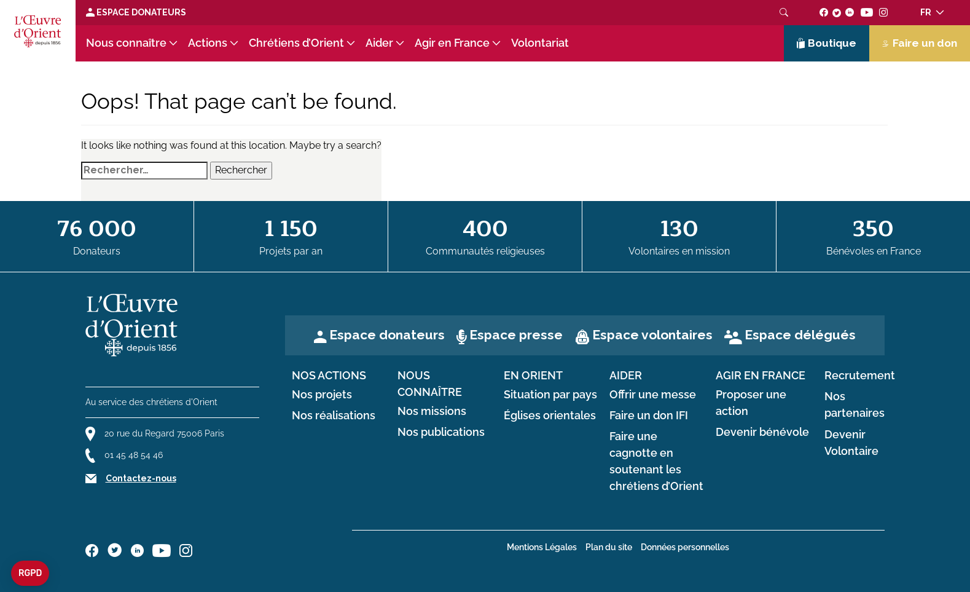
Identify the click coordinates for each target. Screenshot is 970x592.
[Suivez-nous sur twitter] (836, 12)
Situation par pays (550, 395)
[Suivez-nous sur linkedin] (849, 12)
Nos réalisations (333, 415)
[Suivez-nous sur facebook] (824, 12)
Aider (379, 43)
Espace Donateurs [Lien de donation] (136, 12)
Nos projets (322, 395)
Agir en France (452, 43)
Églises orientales (550, 415)
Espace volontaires (652, 334)
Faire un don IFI (648, 415)
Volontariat (540, 43)
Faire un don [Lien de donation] (919, 43)
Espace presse (516, 334)
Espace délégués (800, 334)
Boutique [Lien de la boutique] (827, 43)
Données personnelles (685, 547)
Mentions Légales (542, 547)
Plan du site (608, 547)
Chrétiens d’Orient (296, 43)
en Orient (533, 375)
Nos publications (441, 432)
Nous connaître (126, 43)
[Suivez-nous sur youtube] (866, 12)
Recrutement (859, 375)
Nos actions (329, 375)
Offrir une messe (652, 395)
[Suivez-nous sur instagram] (883, 12)
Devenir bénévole (762, 432)
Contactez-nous (141, 478)
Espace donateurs (387, 334)
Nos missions (431, 411)
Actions (207, 43)
